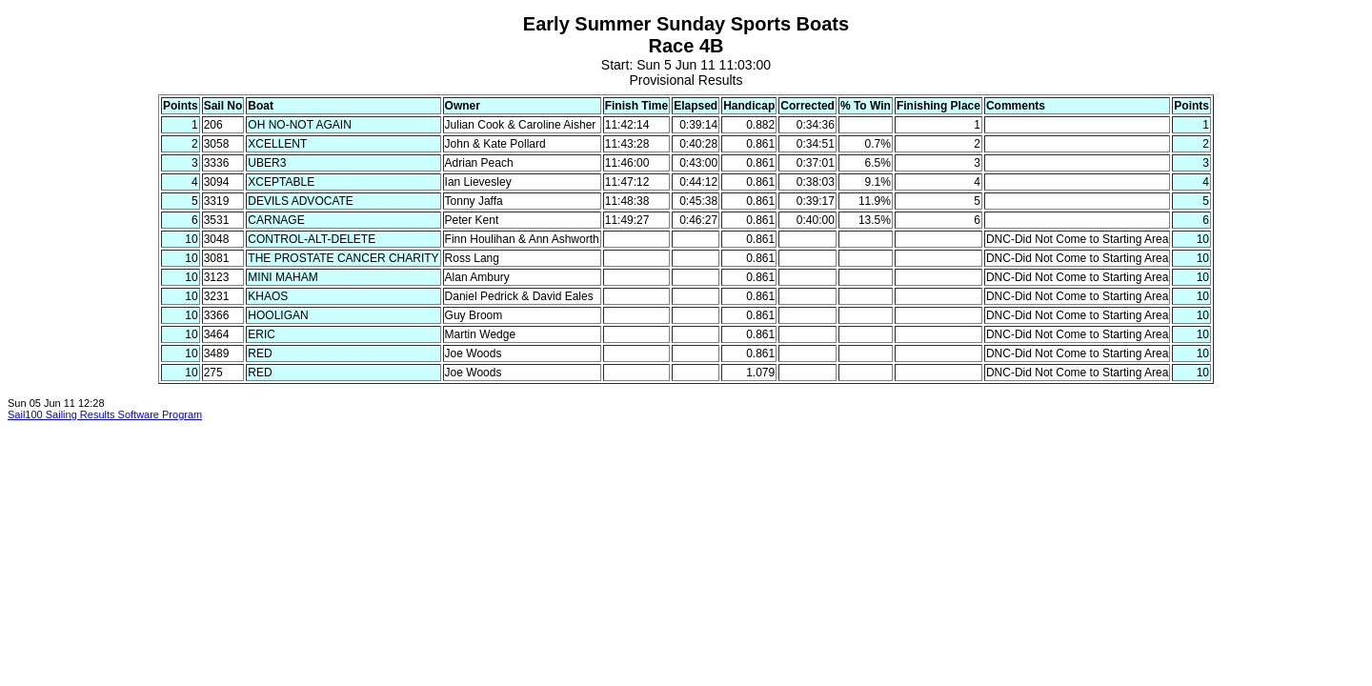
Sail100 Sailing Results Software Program (105, 414)
